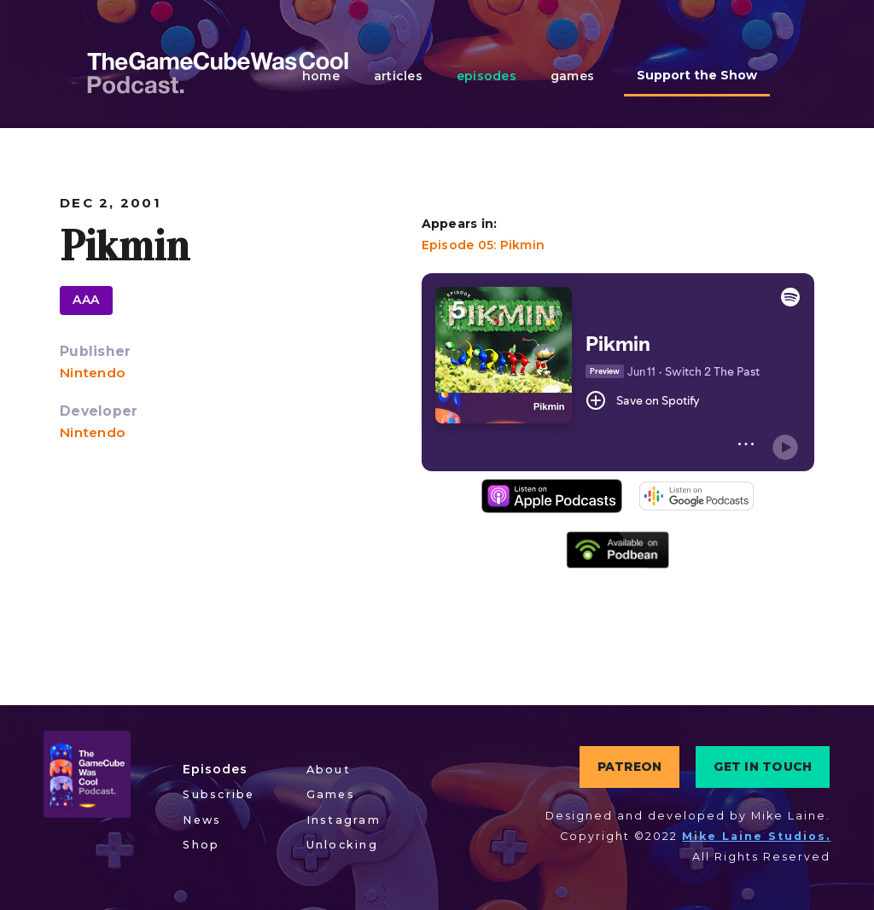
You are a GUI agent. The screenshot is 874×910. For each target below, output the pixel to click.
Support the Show (697, 75)
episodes (486, 76)
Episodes (215, 769)
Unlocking (342, 844)
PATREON (629, 766)
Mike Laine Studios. (756, 836)
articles (398, 76)
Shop (201, 844)
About (328, 769)
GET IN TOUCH (763, 766)
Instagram (343, 820)
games (572, 76)
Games (330, 794)
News (202, 820)
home (321, 76)
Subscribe (218, 794)
